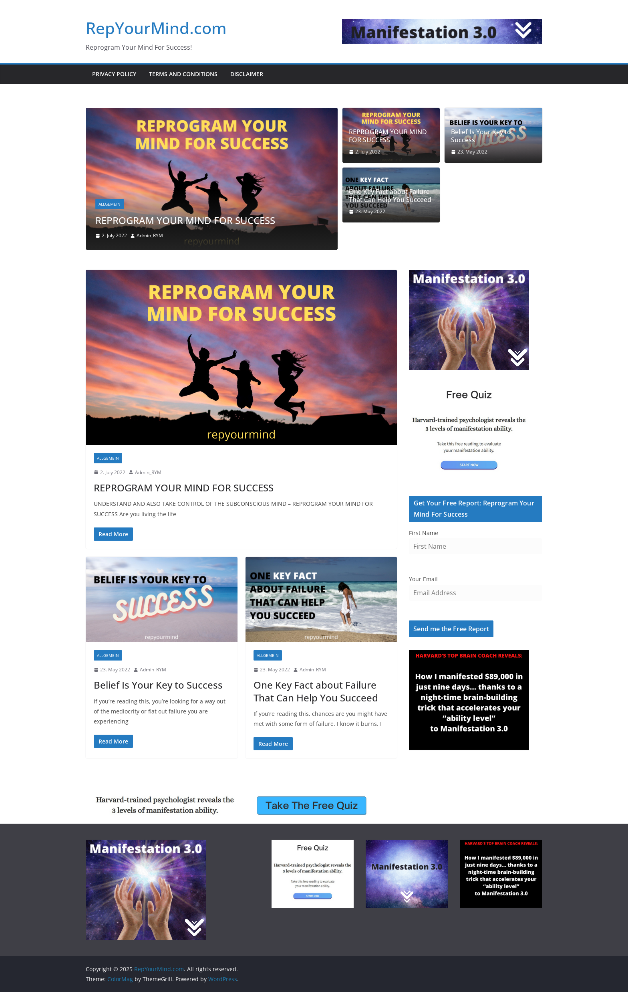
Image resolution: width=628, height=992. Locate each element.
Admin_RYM (150, 235)
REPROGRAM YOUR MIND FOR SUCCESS (185, 220)
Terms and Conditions (183, 74)
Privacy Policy (114, 74)
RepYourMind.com (156, 28)
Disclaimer (246, 74)
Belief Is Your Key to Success (481, 136)
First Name (423, 533)
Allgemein (110, 204)
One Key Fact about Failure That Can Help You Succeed (390, 196)
